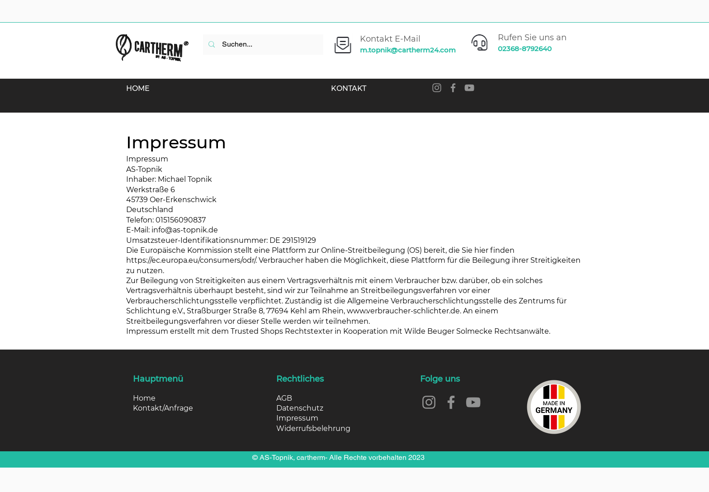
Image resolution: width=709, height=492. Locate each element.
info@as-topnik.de (184, 230)
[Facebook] (453, 88)
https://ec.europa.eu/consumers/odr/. (191, 260)
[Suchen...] (262, 44)
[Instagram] (437, 88)
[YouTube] (469, 88)
